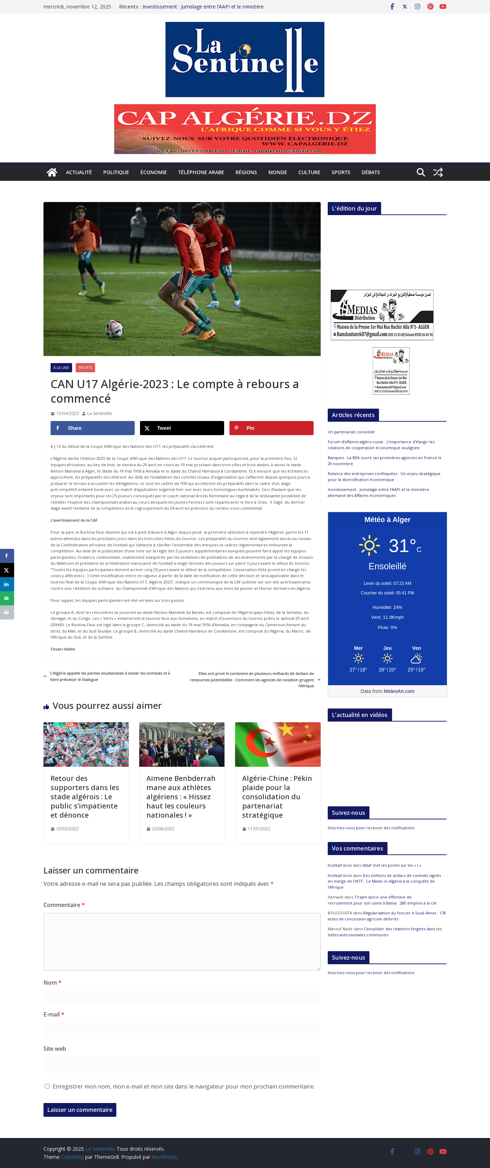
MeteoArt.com (399, 691)
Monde (277, 172)
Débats (371, 172)
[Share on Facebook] (93, 428)
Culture (309, 172)
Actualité (79, 172)
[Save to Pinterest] (271, 428)
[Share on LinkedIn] (7, 584)
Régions (246, 172)
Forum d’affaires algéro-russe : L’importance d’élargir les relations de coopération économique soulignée (381, 444)
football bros (340, 865)
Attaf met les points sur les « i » (392, 865)
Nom (52, 982)
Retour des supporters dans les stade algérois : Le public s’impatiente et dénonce (85, 796)
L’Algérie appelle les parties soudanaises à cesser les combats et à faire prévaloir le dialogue (106, 676)
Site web (54, 1049)
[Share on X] (182, 428)
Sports (341, 172)
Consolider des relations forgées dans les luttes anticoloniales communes (385, 931)
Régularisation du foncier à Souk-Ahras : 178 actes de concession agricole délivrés (387, 915)
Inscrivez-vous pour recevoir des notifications (371, 827)
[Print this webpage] (7, 612)
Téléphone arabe (201, 172)
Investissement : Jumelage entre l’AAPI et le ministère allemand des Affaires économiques (203, 10)
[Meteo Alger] (387, 648)
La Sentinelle (99, 413)
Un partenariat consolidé (351, 431)
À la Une (61, 367)
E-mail (53, 1014)
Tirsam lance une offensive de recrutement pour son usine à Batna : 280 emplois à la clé (382, 900)
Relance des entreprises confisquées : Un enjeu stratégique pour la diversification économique (384, 476)
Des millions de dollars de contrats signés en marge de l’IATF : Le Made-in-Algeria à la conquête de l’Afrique (384, 881)
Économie (153, 172)
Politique (116, 172)
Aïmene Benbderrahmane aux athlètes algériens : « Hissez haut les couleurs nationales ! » (181, 796)
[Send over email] (7, 598)
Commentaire (64, 905)
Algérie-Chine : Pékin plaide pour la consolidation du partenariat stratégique (277, 796)
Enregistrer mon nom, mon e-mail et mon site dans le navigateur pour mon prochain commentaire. (184, 1086)
